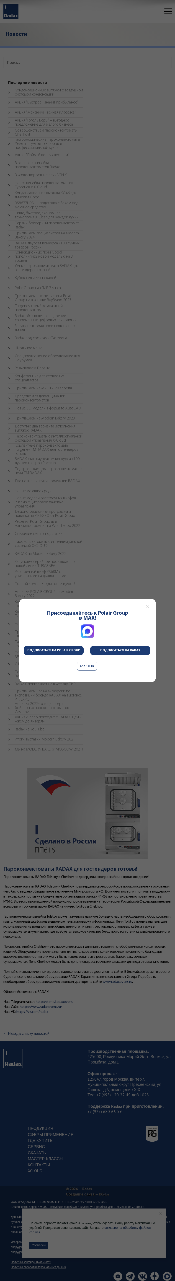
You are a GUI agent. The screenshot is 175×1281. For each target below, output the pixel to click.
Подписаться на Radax (120, 650)
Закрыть (87, 666)
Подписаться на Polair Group (53, 650)
